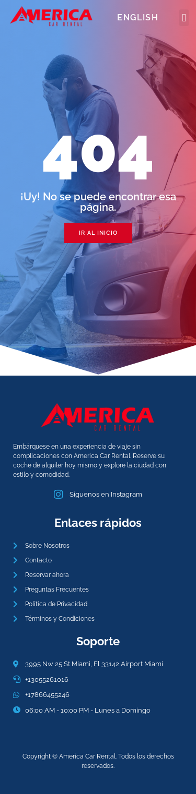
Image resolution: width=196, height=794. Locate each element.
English (137, 17)
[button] (184, 17)
